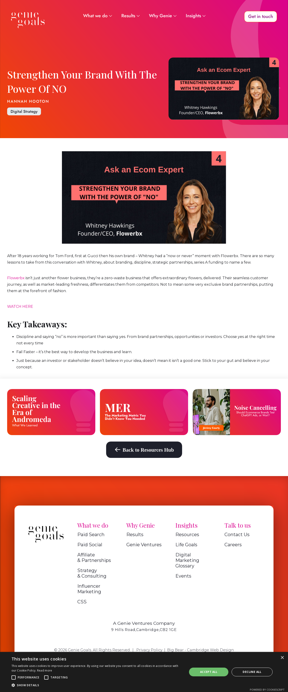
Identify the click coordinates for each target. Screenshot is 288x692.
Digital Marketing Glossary (187, 560)
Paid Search (91, 534)
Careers (233, 544)
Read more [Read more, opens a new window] (44, 670)
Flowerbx (16, 278)
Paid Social (89, 544)
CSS (82, 602)
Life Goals (186, 544)
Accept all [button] (209, 672)
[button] (13, 677)
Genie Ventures (144, 544)
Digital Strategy (24, 111)
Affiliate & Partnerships (94, 557)
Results (134, 534)
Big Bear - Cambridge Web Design (200, 650)
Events (183, 576)
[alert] (144, 672)
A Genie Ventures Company (144, 623)
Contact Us (237, 534)
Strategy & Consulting (91, 573)
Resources (187, 534)
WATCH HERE (20, 306)
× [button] (282, 658)
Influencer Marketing (89, 588)
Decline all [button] (252, 672)
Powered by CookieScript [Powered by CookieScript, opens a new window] (267, 689)
